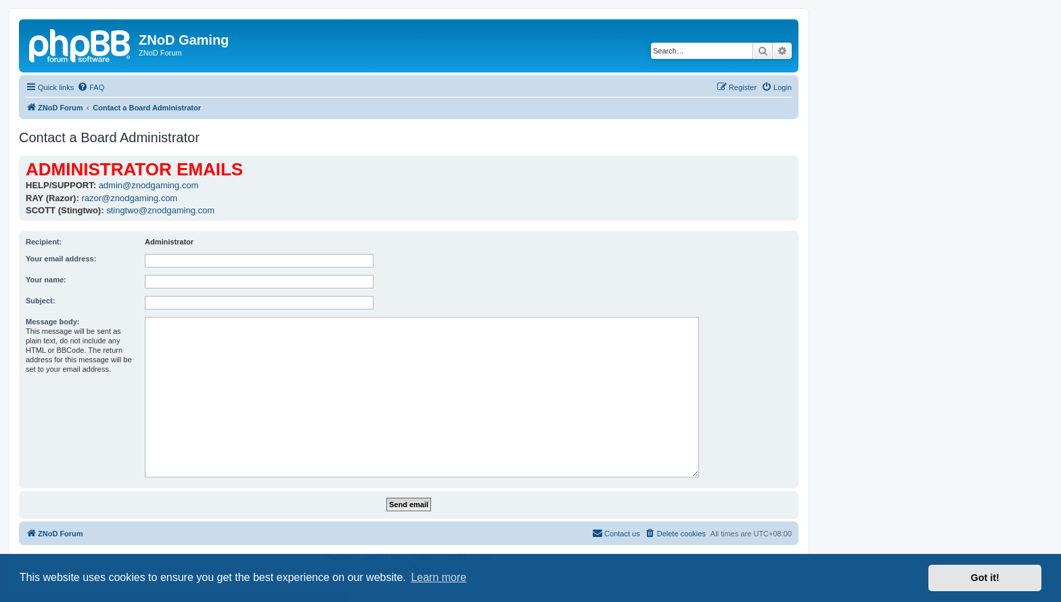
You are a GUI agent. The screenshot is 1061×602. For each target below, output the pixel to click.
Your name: (46, 280)
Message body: (52, 322)
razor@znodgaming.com (129, 198)
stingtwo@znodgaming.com (160, 210)
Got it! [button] (985, 577)
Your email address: (61, 259)
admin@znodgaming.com (149, 185)
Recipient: (44, 242)
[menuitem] (90, 87)
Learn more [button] (438, 577)
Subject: (40, 301)
